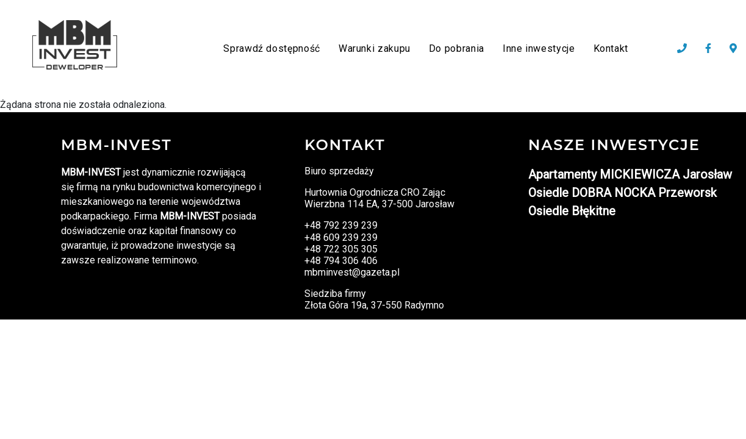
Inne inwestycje (539, 48)
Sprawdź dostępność (271, 48)
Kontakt (611, 48)
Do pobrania (456, 48)
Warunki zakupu (375, 48)
